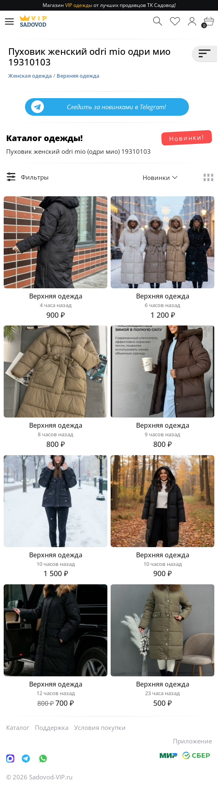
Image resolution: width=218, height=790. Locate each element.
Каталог (17, 727)
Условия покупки (100, 727)
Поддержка (51, 727)
